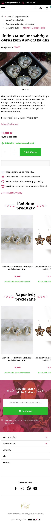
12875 (17, 47)
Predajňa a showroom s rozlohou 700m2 (24, 186)
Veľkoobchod (9, 443)
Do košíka (31, 152)
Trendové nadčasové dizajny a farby (22, 181)
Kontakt (6, 462)
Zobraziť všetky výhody (11, 193)
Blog (5, 456)
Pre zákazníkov (10, 437)
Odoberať (25, 411)
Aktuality (7, 450)
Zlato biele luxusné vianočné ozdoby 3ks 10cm (17, 267)
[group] (17, 250)
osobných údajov (34, 420)
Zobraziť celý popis (9, 124)
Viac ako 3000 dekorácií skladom (20, 176)
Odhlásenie (9, 423)
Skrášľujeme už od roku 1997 (17, 172)
